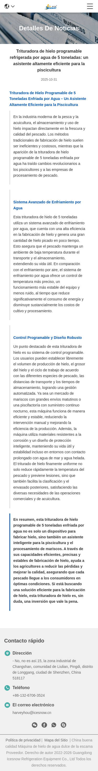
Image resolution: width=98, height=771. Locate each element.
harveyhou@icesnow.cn (32, 713)
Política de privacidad (23, 740)
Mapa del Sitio (56, 740)
